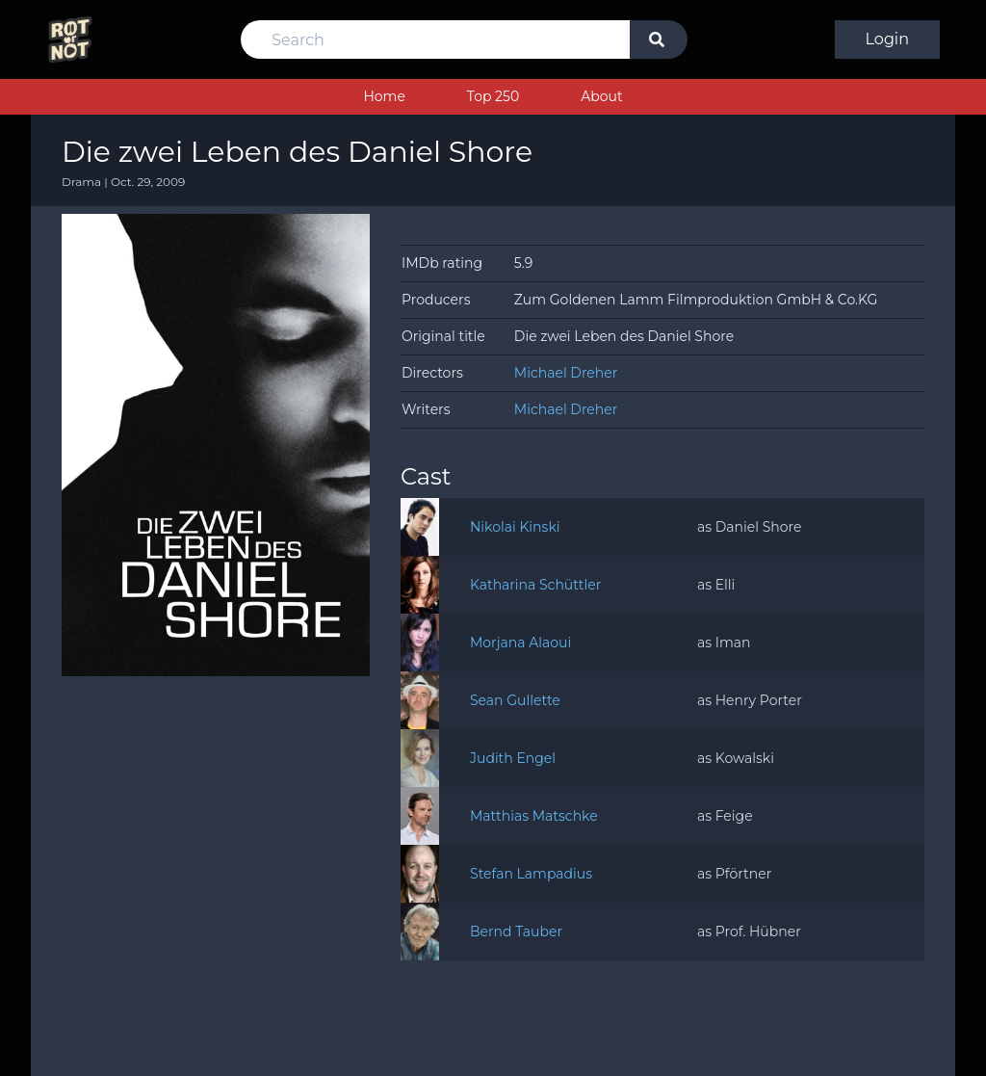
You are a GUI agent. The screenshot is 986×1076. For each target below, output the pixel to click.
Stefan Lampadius (531, 873)
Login (887, 39)
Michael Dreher (566, 372)
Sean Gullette (515, 700)
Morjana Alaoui (520, 642)
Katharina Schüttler (535, 584)
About (601, 96)
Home (383, 96)
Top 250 (493, 96)
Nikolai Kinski (515, 527)
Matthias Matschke (534, 816)
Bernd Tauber (516, 931)
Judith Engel (513, 758)
